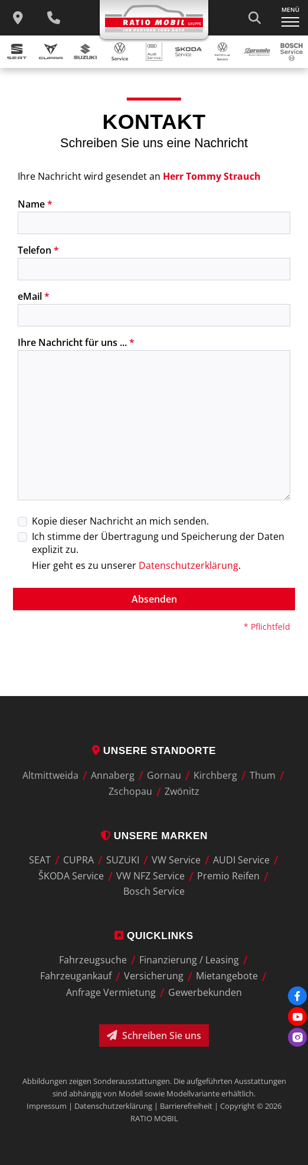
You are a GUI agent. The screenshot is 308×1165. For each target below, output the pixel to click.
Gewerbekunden (205, 992)
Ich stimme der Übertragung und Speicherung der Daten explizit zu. (158, 543)
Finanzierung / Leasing (189, 959)
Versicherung (154, 976)
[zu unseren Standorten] (17, 17)
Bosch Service (154, 891)
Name (35, 204)
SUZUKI (122, 859)
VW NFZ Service (150, 876)
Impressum (47, 1106)
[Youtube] (297, 1016)
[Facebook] (297, 995)
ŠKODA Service (71, 876)
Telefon (38, 250)
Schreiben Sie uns (154, 1035)
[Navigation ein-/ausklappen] (290, 17)
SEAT (40, 859)
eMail (34, 296)
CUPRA (78, 859)
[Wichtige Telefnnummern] (53, 17)
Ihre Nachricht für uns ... (76, 342)
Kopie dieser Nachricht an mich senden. (120, 521)
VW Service (176, 859)
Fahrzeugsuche (93, 959)
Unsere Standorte (154, 750)
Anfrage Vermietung (111, 992)
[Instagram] (297, 1037)
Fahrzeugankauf (76, 976)
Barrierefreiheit (186, 1106)
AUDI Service (241, 859)
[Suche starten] (254, 17)
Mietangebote (227, 976)
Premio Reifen (228, 876)
